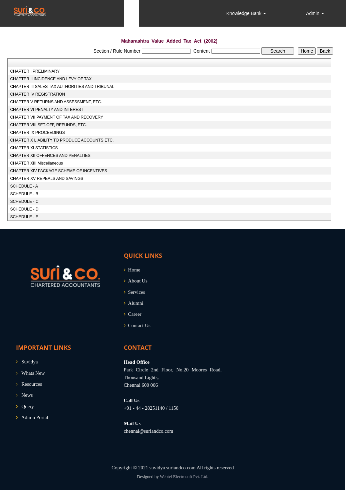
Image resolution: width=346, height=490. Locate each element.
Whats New (33, 373)
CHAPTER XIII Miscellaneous (36, 163)
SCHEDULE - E (24, 217)
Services (136, 292)
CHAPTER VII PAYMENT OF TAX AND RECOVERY (56, 117)
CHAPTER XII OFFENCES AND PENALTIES (50, 155)
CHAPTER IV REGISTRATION (37, 94)
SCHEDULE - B (24, 194)
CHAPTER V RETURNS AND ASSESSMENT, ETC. (56, 102)
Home (134, 269)
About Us (137, 280)
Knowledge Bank (246, 13)
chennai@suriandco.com (148, 431)
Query (27, 406)
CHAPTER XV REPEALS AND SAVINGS (46, 178)
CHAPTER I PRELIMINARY (34, 71)
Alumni (135, 303)
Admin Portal (34, 417)
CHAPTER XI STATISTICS (34, 148)
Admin (315, 13)
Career (134, 314)
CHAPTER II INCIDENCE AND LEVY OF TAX (50, 79)
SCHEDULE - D (24, 209)
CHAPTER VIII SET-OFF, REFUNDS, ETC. (48, 125)
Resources (31, 384)
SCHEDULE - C (24, 201)
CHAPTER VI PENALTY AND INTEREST (46, 109)
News (27, 395)
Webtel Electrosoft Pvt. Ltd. (184, 476)
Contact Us (139, 325)
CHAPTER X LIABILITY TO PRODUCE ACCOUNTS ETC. (61, 140)
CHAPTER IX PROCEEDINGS (37, 132)
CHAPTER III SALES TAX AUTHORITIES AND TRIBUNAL (62, 86)
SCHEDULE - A (24, 186)
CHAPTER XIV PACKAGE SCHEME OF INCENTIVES (58, 171)
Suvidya (29, 361)
